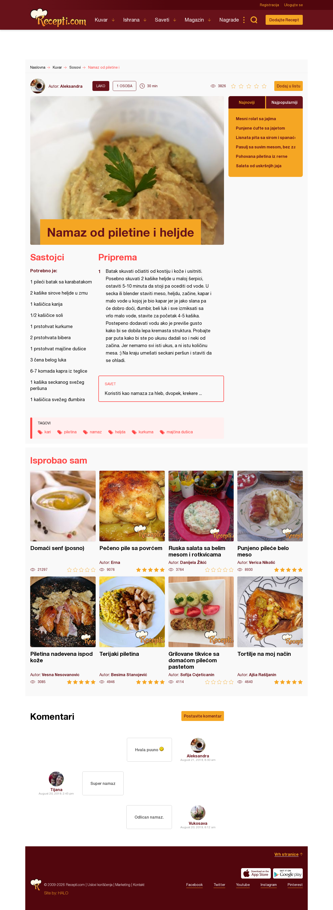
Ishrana (131, 20)
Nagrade (229, 20)
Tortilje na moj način (270, 630)
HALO (63, 893)
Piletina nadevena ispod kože (63, 630)
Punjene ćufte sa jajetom (260, 128)
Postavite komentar (203, 716)
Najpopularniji (285, 102)
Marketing (122, 884)
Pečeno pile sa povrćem (132, 521)
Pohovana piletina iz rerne (261, 156)
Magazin (194, 20)
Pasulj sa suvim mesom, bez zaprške (265, 146)
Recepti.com (58, 18)
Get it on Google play (288, 873)
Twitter (219, 885)
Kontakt (138, 884)
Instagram (269, 885)
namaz (96, 432)
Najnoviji (247, 102)
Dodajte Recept (284, 19)
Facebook (194, 885)
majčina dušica (180, 432)
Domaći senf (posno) (63, 521)
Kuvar (101, 20)
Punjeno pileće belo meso (270, 521)
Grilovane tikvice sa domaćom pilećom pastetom (201, 630)
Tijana (56, 789)
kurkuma (146, 432)
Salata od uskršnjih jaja (258, 165)
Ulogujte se (293, 5)
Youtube (243, 885)
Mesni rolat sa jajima (256, 118)
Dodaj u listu (288, 85)
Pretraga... (253, 19)
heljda (120, 432)
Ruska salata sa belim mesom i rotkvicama (201, 521)
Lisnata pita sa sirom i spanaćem (265, 137)
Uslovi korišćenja (99, 884)
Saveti (162, 20)
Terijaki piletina (132, 630)
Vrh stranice (287, 854)
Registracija (269, 5)
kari (48, 432)
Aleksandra (71, 86)
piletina (70, 432)
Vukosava (198, 823)
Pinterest (295, 885)
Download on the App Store (256, 873)
